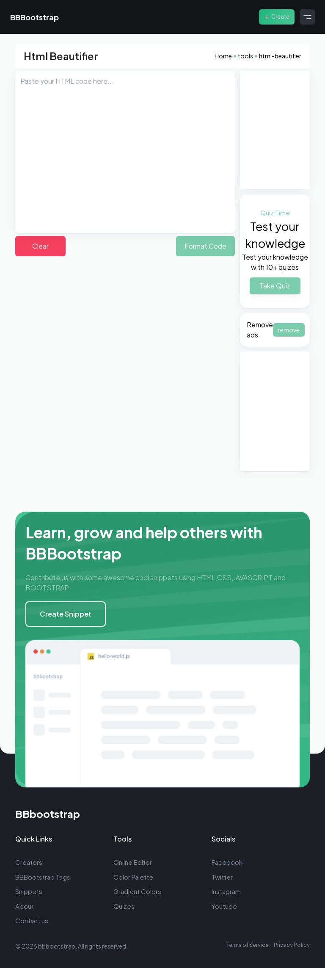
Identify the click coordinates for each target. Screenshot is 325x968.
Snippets (28, 891)
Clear (40, 245)
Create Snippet (65, 613)
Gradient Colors (137, 891)
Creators (28, 862)
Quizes (124, 906)
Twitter (222, 877)
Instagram (226, 891)
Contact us (31, 920)
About (24, 906)
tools (245, 56)
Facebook (227, 862)
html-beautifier (280, 56)
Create (276, 16)
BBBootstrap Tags (42, 877)
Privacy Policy (292, 944)
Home (223, 56)
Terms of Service (247, 944)
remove (289, 330)
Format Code (205, 245)
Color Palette (133, 877)
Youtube (224, 906)
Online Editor (132, 862)
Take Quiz (274, 285)
